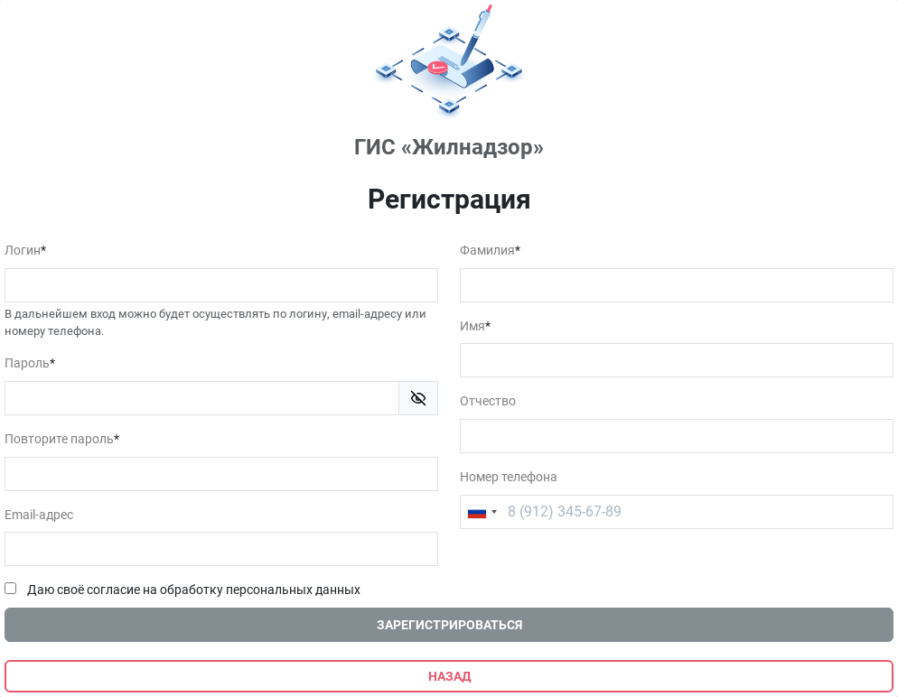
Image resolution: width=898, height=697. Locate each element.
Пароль (27, 363)
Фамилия (487, 250)
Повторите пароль (59, 439)
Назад (449, 676)
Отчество (488, 401)
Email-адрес (39, 515)
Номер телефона (508, 477)
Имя (472, 326)
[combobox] (481, 512)
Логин (23, 250)
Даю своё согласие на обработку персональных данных (193, 590)
